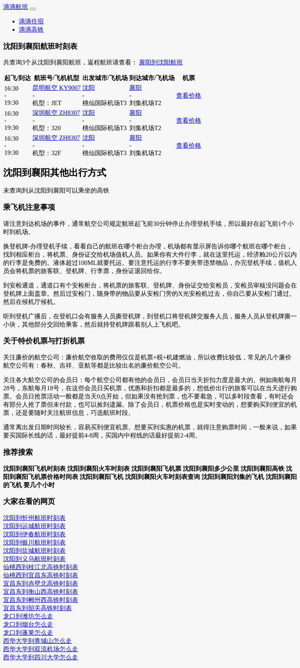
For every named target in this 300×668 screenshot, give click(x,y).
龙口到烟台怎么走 (28, 624)
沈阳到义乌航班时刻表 (34, 558)
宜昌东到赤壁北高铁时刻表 (40, 583)
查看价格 (188, 95)
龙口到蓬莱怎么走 (28, 632)
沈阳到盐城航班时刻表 (34, 550)
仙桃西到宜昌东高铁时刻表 (40, 575)
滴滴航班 (15, 7)
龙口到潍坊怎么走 (28, 616)
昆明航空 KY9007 (56, 87)
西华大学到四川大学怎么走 (40, 657)
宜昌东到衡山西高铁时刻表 (40, 591)
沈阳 (88, 87)
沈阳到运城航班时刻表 (34, 526)
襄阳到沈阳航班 (161, 62)
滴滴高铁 (31, 29)
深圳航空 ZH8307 (56, 112)
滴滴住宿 (31, 21)
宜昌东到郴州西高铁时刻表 (40, 600)
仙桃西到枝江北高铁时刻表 (40, 567)
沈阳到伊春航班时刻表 (34, 534)
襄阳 (135, 87)
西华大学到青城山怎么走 (37, 641)
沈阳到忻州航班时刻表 (34, 517)
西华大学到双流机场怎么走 (40, 649)
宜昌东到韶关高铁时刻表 (37, 608)
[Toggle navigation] (33, 9)
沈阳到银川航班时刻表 (34, 542)
